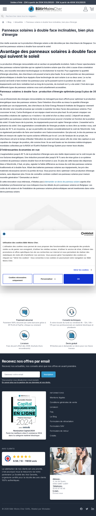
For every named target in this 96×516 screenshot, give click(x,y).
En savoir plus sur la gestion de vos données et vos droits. (26, 382)
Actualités (19, 22)
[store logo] (45, 9)
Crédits (53, 435)
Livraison (54, 407)
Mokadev (46, 509)
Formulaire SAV (57, 426)
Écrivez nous (58, 493)
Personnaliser (48, 279)
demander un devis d (54, 181)
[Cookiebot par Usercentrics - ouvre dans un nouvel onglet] (82, 234)
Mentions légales (57, 397)
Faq (51, 412)
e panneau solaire (72, 181)
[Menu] (5, 9)
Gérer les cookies (81, 270)
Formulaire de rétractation (61, 421)
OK (78, 279)
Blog (9, 22)
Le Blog (53, 416)
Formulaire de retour (59, 431)
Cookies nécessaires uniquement (17, 278)
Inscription (48, 374)
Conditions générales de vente (63, 402)
